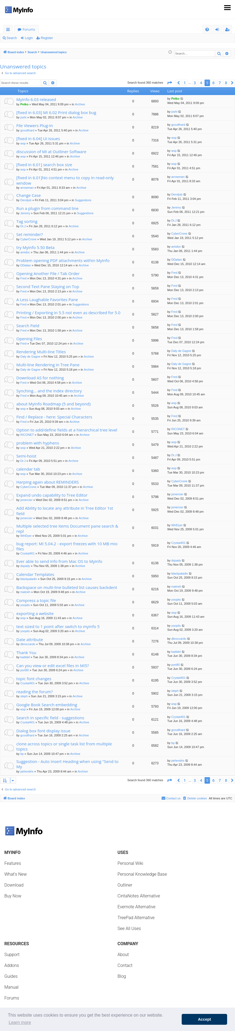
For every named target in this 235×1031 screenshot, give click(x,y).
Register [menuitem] (228, 30)
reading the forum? (34, 691)
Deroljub (26, 200)
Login (29, 38)
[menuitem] (207, 29)
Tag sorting (26, 221)
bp (22, 753)
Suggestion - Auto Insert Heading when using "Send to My (67, 764)
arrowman (27, 187)
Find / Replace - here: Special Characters (54, 417)
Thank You (26, 652)
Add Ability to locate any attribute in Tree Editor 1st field (64, 510)
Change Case (28, 195)
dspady (25, 565)
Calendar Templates (35, 574)
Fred (23, 278)
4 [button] (201, 82)
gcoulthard (27, 130)
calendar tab (28, 469)
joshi (23, 117)
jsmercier (26, 500)
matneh (25, 592)
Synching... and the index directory (49, 390)
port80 (24, 670)
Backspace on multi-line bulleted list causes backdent (66, 587)
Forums (29, 29)
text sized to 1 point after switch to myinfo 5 (58, 626)
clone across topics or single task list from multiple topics (64, 746)
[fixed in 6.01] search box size (44, 164)
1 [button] (185, 82)
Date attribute (29, 639)
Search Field (27, 325)
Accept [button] (204, 1019)
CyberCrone (28, 239)
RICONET (27, 434)
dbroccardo (27, 644)
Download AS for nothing (40, 377)
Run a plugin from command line (47, 208)
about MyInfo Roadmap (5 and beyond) (53, 403)
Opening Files (29, 338)
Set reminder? (29, 234)
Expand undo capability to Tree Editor (52, 495)
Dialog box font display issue (43, 730)
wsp (23, 143)
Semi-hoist (26, 456)
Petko (24, 104)
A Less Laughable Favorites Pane (47, 299)
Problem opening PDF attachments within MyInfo (63, 260)
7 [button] (220, 82)
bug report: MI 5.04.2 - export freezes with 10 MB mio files (67, 546)
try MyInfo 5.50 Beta (35, 247)
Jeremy (25, 213)
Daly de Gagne (30, 356)
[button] (169, 83)
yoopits (25, 605)
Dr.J (23, 226)
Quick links (9, 30)
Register (47, 38)
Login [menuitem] (218, 30)
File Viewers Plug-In (34, 125)
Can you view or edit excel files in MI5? (52, 665)
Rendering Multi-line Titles (41, 351)
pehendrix (26, 771)
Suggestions (83, 200)
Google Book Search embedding (46, 704)
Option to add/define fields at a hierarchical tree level (66, 430)
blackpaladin (28, 579)
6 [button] (213, 82)
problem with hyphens (37, 443)
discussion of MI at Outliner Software (51, 151)
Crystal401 (27, 553)
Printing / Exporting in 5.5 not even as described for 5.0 (68, 312)
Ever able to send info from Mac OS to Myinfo (59, 561)
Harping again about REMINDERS (47, 482)
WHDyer (26, 535)
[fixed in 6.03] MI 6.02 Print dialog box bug (56, 112)
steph (24, 696)
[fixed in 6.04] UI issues (38, 138)
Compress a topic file (36, 600)
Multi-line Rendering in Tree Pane (47, 364)
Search (12, 38)
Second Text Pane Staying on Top (47, 286)
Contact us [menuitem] (171, 798)
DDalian (25, 265)
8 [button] (226, 82)
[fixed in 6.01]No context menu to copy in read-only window (65, 180)
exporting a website (35, 613)
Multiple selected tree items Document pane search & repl (67, 528)
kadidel (25, 657)
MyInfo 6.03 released (36, 99)
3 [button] (195, 82)
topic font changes (33, 678)
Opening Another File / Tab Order (47, 273)
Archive (80, 104)
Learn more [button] (20, 1022)
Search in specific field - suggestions (50, 717)
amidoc (25, 252)
